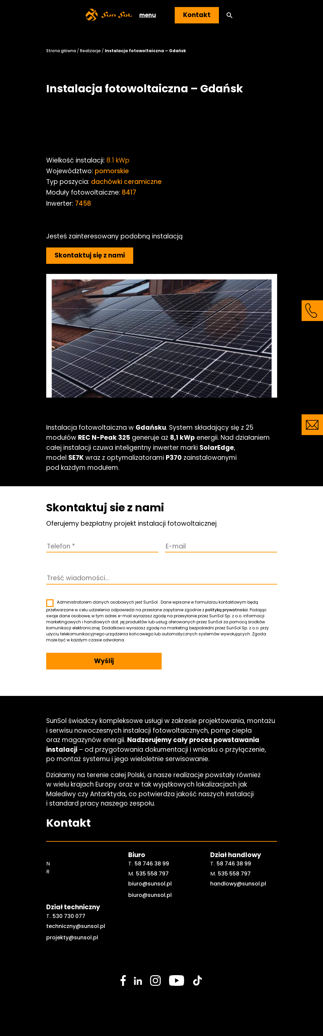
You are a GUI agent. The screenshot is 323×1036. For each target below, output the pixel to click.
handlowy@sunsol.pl (238, 884)
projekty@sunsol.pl (72, 937)
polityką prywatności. (227, 610)
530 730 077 (69, 916)
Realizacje (90, 51)
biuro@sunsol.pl (150, 884)
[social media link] (123, 980)
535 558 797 (152, 873)
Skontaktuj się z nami (90, 255)
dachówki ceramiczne (126, 181)
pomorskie (112, 171)
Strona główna (61, 51)
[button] (230, 15)
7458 (83, 203)
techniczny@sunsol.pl (75, 926)
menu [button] (147, 15)
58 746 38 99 (152, 863)
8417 (129, 192)
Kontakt (197, 14)
